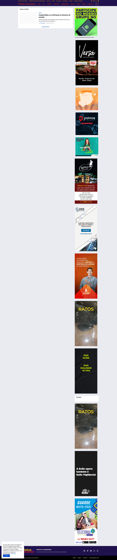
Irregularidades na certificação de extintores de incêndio (54, 16)
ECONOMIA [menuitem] (89, 4)
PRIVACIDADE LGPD (94, 557)
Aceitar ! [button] (6, 555)
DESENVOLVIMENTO (78, 1)
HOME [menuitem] (39, 4)
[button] (93, 4)
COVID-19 (48, 1)
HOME (74, 557)
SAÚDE (53, 1)
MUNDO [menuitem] (83, 4)
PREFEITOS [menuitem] (56, 4)
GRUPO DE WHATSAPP (23, 1)
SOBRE (79, 557)
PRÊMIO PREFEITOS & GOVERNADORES (37, 1)
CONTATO (85, 557)
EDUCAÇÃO (58, 1)
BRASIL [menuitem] (78, 4)
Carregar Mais (45, 26)
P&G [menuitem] (43, 4)
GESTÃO (71, 1)
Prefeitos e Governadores (27, 4)
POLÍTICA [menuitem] (72, 4)
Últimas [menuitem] (49, 4)
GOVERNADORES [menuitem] (64, 4)
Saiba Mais (13, 553)
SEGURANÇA (65, 1)
